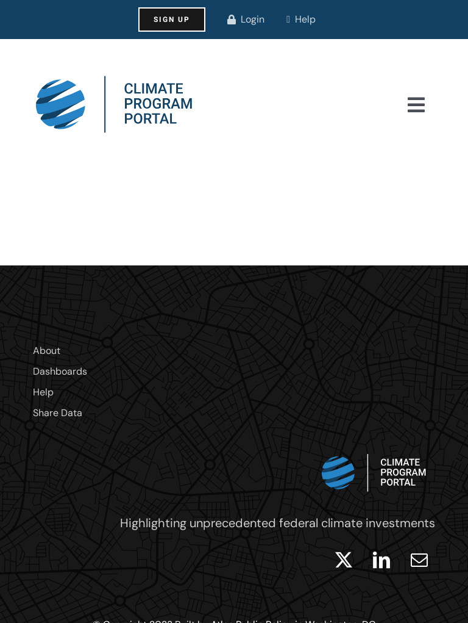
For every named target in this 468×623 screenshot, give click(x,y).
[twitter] (344, 560)
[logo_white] (374, 451)
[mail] (419, 560)
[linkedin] (381, 560)
